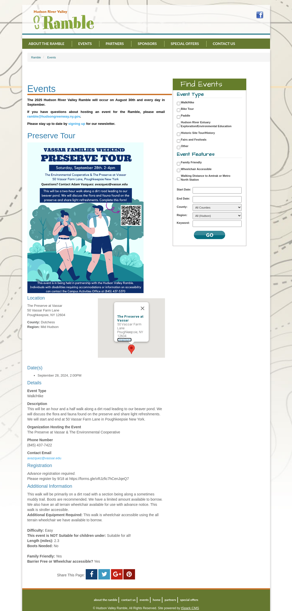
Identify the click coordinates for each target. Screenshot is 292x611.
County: (182, 206)
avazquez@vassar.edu (44, 458)
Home (157, 600)
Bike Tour (187, 108)
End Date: (183, 198)
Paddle (185, 115)
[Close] (142, 308)
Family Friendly (191, 162)
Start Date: (184, 189)
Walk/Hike (187, 102)
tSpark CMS (190, 608)
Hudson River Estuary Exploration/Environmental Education (206, 124)
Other (184, 146)
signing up (76, 124)
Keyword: (183, 222)
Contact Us (224, 43)
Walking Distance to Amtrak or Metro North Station (206, 177)
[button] (131, 349)
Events (85, 43)
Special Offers (185, 43)
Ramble (36, 57)
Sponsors (147, 43)
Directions (124, 340)
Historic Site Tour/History (198, 132)
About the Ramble (47, 43)
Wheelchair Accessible (196, 169)
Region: (182, 215)
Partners (115, 43)
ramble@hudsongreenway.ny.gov (53, 116)
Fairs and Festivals (194, 139)
